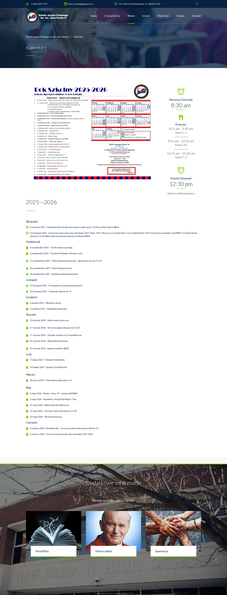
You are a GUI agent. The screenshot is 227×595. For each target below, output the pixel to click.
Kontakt (196, 15)
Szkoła (146, 15)
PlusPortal (163, 15)
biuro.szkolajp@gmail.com (81, 4)
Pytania (180, 15)
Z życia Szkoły (112, 15)
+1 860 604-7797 (39, 4)
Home (93, 15)
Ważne (131, 15)
